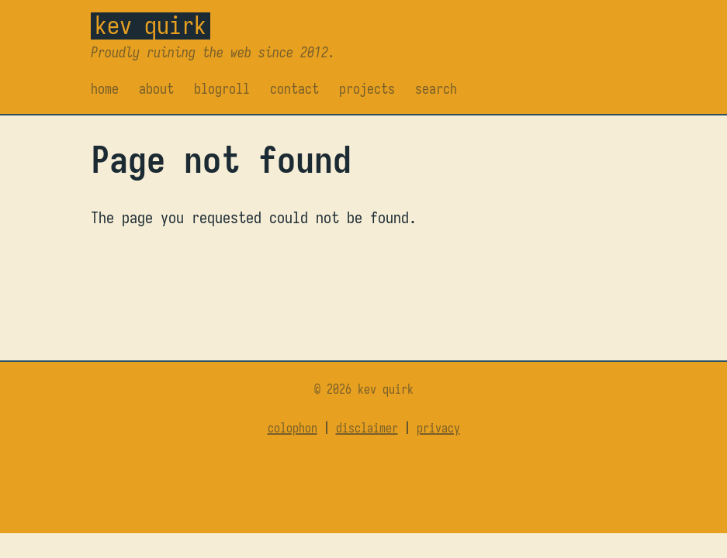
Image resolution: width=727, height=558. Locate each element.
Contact (294, 89)
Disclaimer (367, 428)
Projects (367, 89)
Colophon (292, 428)
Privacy (438, 428)
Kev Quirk (150, 25)
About (156, 89)
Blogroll (222, 89)
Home (105, 89)
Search (436, 89)
